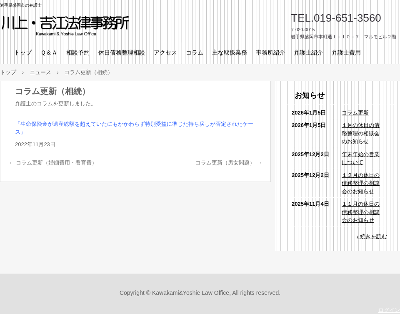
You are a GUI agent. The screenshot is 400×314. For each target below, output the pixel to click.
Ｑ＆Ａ (49, 52)
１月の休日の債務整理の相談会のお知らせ (361, 133)
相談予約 (78, 52)
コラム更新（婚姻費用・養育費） (53, 162)
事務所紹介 (270, 52)
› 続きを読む (372, 236)
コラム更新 (355, 113)
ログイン (389, 310)
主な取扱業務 (229, 52)
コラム (194, 52)
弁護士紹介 (308, 52)
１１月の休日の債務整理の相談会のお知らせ (361, 212)
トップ (23, 52)
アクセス (165, 52)
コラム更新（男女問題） (228, 162)
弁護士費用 (346, 52)
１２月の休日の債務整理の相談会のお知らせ (361, 183)
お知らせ (310, 95)
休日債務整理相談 (121, 52)
